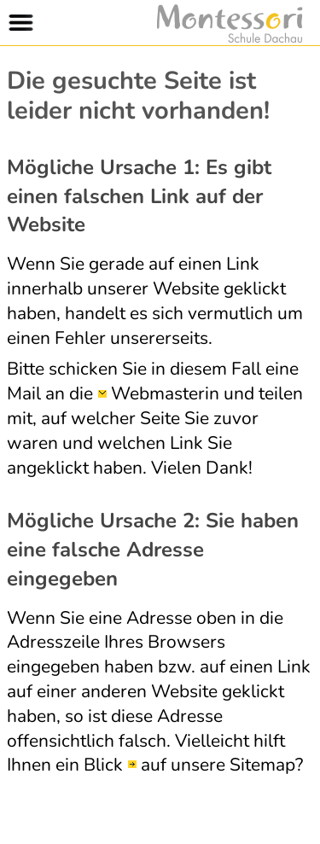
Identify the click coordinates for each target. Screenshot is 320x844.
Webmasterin (165, 393)
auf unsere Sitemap (218, 765)
